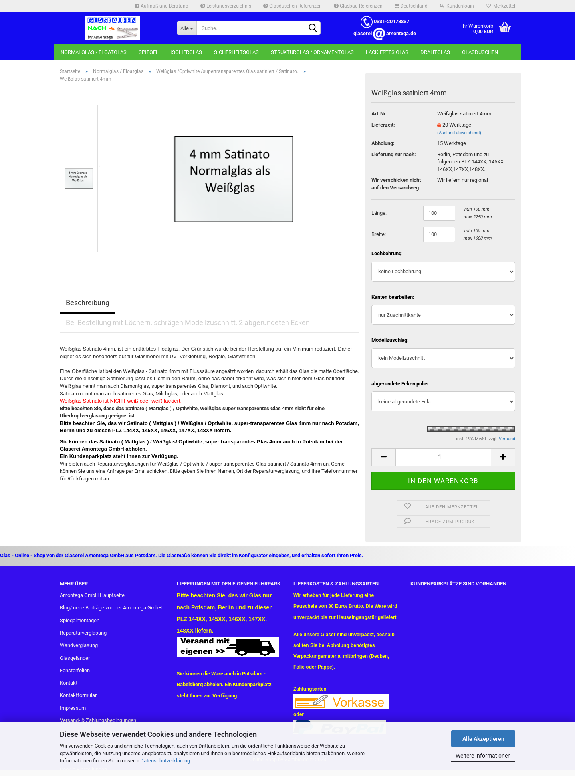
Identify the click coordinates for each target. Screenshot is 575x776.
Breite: (378, 234)
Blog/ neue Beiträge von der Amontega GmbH (111, 608)
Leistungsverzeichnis (225, 6)
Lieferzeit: (383, 125)
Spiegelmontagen (79, 620)
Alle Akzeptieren (483, 739)
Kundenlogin (457, 6)
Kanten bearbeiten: (392, 297)
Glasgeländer (75, 658)
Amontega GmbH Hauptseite (92, 595)
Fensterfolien (75, 670)
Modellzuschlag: (390, 340)
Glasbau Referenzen (358, 6)
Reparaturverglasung (83, 633)
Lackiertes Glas (387, 52)
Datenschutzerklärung (165, 761)
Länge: (379, 213)
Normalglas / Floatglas (94, 52)
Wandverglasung (79, 645)
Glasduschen (480, 52)
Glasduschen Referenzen (292, 6)
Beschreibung (87, 302)
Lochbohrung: (387, 253)
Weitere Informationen (483, 755)
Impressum (73, 708)
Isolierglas (186, 52)
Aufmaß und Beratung (161, 6)
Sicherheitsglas (236, 52)
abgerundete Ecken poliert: (401, 384)
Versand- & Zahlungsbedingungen (98, 720)
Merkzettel (500, 6)
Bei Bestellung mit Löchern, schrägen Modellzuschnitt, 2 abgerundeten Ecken (188, 322)
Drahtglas (435, 52)
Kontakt (68, 683)
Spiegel (149, 52)
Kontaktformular (78, 695)
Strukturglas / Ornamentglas (312, 52)
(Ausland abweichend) (459, 132)
